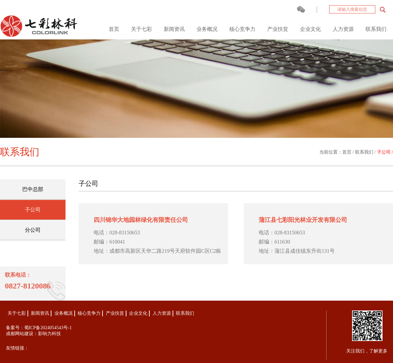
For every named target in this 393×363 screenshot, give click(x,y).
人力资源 (343, 29)
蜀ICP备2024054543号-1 (48, 327)
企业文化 (310, 29)
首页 (114, 29)
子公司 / (385, 152)
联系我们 (375, 29)
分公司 (33, 230)
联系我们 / (366, 152)
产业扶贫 (277, 29)
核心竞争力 (242, 29)
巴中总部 (32, 189)
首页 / (348, 152)
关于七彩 (141, 29)
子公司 (33, 209)
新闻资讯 (174, 29)
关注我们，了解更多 (366, 351)
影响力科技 (49, 333)
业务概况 (206, 29)
